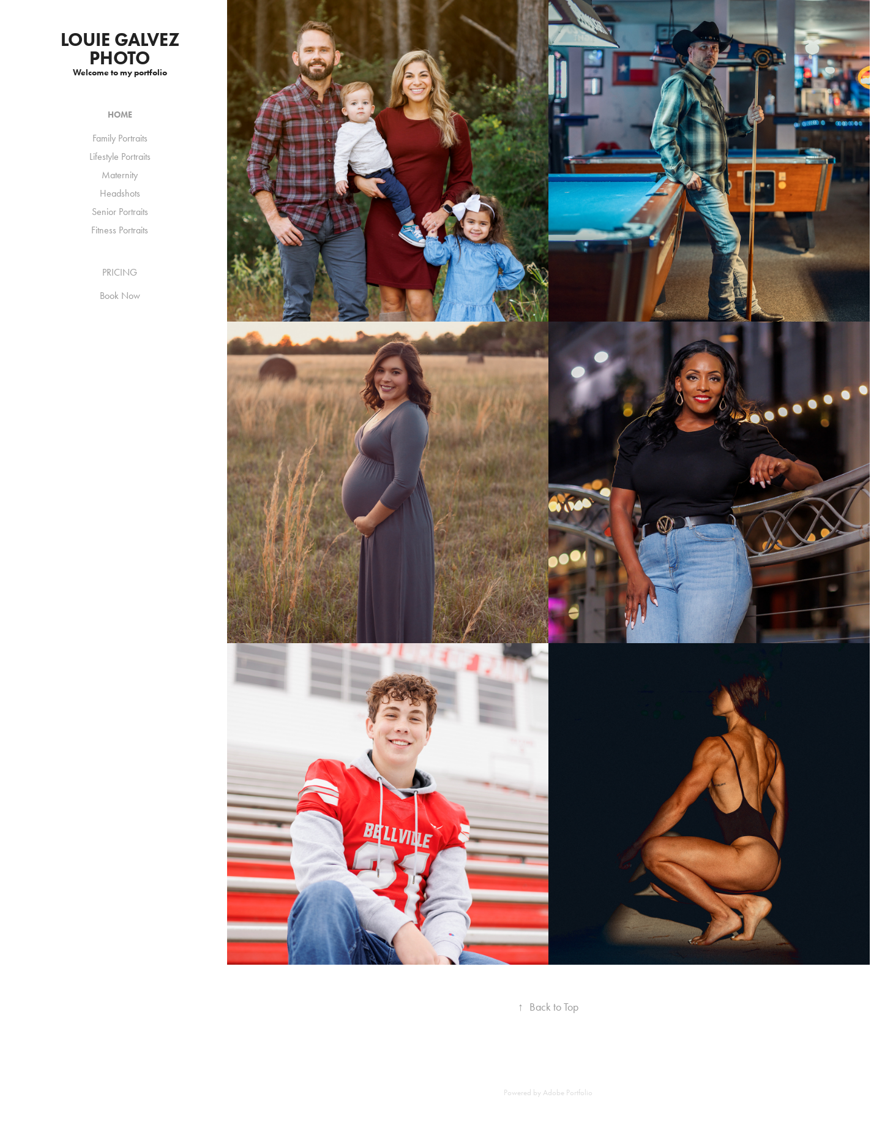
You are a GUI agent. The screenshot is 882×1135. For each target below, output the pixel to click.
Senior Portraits (120, 211)
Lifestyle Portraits (120, 156)
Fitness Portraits (119, 230)
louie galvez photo (122, 48)
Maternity (120, 175)
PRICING (119, 272)
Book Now (120, 295)
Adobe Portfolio (567, 1092)
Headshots (120, 193)
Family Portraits (120, 138)
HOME (120, 115)
